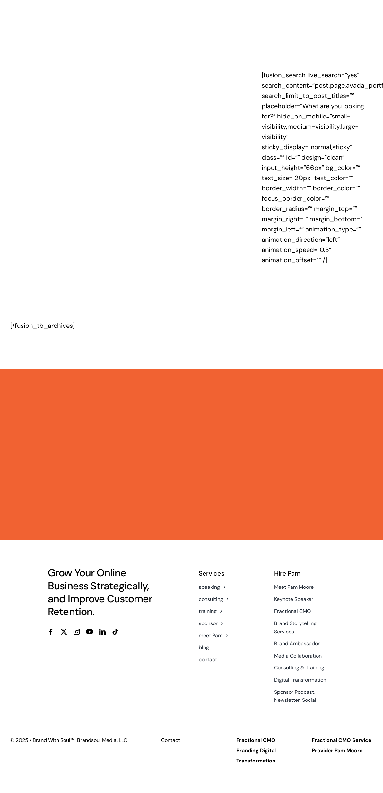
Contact (170, 740)
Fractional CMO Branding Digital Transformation (256, 750)
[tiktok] (115, 632)
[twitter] (64, 632)
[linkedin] (102, 632)
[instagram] (77, 632)
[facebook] (51, 632)
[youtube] (89, 632)
